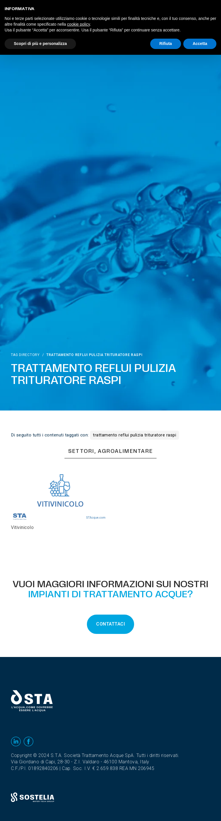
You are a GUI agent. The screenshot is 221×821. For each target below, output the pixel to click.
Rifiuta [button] (165, 43)
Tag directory (25, 354)
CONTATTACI (110, 624)
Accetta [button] (200, 43)
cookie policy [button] (78, 24)
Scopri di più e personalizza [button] (40, 43)
